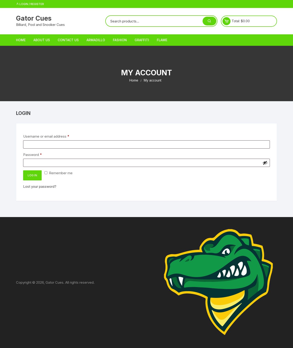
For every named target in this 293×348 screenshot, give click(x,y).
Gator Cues (34, 18)
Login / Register (30, 4)
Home (21, 40)
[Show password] (265, 162)
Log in (32, 175)
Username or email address (53, 136)
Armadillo (96, 40)
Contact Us (68, 40)
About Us (41, 40)
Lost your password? (39, 186)
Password (39, 154)
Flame (162, 40)
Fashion (120, 40)
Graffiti (142, 40)
